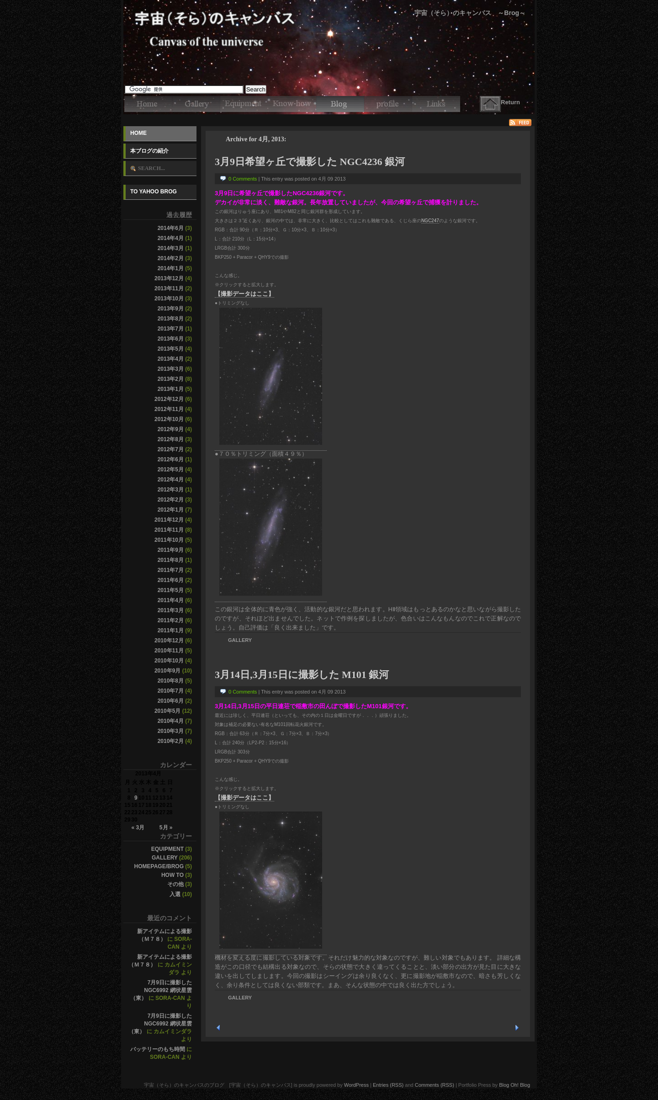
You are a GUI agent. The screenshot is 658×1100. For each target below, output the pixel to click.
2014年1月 (171, 268)
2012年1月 (171, 510)
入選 (175, 894)
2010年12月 (169, 640)
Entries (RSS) (388, 1085)
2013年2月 (171, 379)
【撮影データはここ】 (244, 293)
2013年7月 (171, 329)
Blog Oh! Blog (514, 1085)
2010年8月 (171, 681)
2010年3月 (171, 731)
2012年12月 (169, 399)
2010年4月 (171, 721)
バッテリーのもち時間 (157, 1049)
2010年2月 (171, 741)
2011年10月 (169, 540)
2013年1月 (171, 389)
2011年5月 (171, 590)
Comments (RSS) (434, 1085)
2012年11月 (169, 409)
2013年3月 (171, 369)
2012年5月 (171, 469)
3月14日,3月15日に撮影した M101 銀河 (302, 674)
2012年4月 (171, 479)
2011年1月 (171, 630)
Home (138, 133)
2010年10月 (169, 660)
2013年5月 (171, 349)
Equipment (167, 849)
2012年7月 (171, 449)
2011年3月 (171, 610)
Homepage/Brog (159, 866)
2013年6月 (171, 339)
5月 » (166, 827)
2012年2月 (171, 500)
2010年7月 (171, 691)
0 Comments (242, 179)
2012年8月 (171, 439)
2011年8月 (171, 560)
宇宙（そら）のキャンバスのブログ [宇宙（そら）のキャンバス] (329, 13)
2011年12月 (169, 520)
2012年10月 (169, 419)
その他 (175, 884)
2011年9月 (171, 550)
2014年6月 (171, 228)
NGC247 (430, 220)
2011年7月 (171, 570)
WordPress (356, 1085)
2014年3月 (171, 248)
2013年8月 (171, 318)
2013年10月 (169, 298)
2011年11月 (169, 530)
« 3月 (137, 827)
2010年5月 (167, 711)
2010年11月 (169, 650)
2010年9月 (167, 670)
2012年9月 (171, 429)
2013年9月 (171, 308)
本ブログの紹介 (149, 151)
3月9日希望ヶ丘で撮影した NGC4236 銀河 (310, 161)
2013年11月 (169, 288)
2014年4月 (171, 238)
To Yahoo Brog (153, 191)
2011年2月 (171, 620)
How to (172, 875)
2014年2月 (171, 258)
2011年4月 (171, 600)
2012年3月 (171, 489)
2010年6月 (171, 701)
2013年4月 (171, 359)
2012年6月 (171, 459)
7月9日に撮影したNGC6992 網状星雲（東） (161, 990)
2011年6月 (171, 580)
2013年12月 (169, 278)
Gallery (165, 857)
